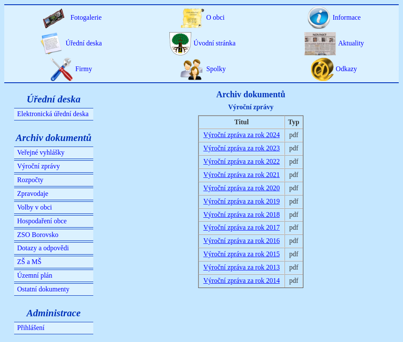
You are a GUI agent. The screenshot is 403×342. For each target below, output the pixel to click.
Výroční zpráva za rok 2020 (241, 188)
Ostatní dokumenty (43, 289)
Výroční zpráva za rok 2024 (241, 134)
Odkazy (334, 68)
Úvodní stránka (202, 43)
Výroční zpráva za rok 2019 (241, 201)
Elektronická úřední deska (53, 113)
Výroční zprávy (38, 166)
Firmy (71, 68)
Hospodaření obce (42, 221)
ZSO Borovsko (37, 234)
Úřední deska (71, 43)
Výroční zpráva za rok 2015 (241, 254)
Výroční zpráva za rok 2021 (241, 174)
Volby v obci (34, 207)
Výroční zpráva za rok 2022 (241, 161)
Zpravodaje (32, 193)
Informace (334, 17)
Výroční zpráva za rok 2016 (241, 240)
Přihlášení (30, 327)
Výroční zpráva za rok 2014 (241, 280)
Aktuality (334, 43)
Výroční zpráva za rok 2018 (241, 214)
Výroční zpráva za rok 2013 (241, 267)
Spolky (202, 68)
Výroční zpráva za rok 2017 (241, 227)
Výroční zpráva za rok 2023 (241, 148)
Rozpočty (30, 179)
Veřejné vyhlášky (41, 152)
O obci (203, 17)
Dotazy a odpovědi (43, 248)
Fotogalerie (71, 17)
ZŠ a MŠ (29, 261)
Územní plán (34, 275)
